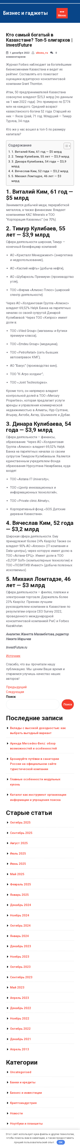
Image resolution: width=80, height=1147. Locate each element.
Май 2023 (17, 987)
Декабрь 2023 (20, 946)
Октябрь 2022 (20, 1028)
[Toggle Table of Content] (65, 146)
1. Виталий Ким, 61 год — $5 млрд (36, 152)
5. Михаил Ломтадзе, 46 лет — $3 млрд (36, 178)
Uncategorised (20, 1072)
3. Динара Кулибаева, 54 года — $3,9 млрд (38, 164)
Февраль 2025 (20, 884)
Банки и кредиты (22, 1082)
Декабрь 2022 (20, 1008)
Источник (13, 656)
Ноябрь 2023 (19, 956)
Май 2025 (17, 874)
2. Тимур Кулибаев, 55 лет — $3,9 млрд (40, 156)
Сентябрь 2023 (21, 977)
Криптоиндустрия (23, 1103)
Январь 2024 (19, 936)
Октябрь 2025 (20, 822)
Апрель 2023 (19, 998)
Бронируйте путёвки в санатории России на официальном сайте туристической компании (34, 764)
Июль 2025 (18, 853)
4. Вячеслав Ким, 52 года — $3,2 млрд (39, 171)
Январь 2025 (19, 895)
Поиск (11, 697)
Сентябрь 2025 (21, 833)
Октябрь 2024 (20, 925)
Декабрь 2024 (20, 905)
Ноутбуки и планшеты (26, 1123)
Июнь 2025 (18, 864)
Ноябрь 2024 (19, 915)
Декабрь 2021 (20, 1039)
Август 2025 (19, 843)
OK (61, 1142)
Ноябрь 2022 (19, 1018)
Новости (16, 1113)
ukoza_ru (42, 52)
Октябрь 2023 (20, 967)
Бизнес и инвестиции (26, 1093)
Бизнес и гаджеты (25, 13)
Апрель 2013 (19, 1049)
